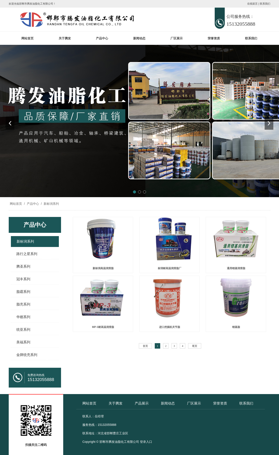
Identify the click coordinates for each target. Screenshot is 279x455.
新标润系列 (51, 203)
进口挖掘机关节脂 (169, 327)
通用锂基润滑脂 (236, 268)
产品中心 (102, 38)
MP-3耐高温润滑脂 (103, 327)
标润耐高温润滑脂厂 (169, 268)
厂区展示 (176, 38)
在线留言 (252, 3)
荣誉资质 (214, 38)
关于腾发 (65, 38)
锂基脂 (236, 327)
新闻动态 (139, 38)
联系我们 (265, 3)
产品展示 (142, 403)
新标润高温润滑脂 (103, 268)
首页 (145, 346)
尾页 (194, 346)
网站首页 (27, 38)
